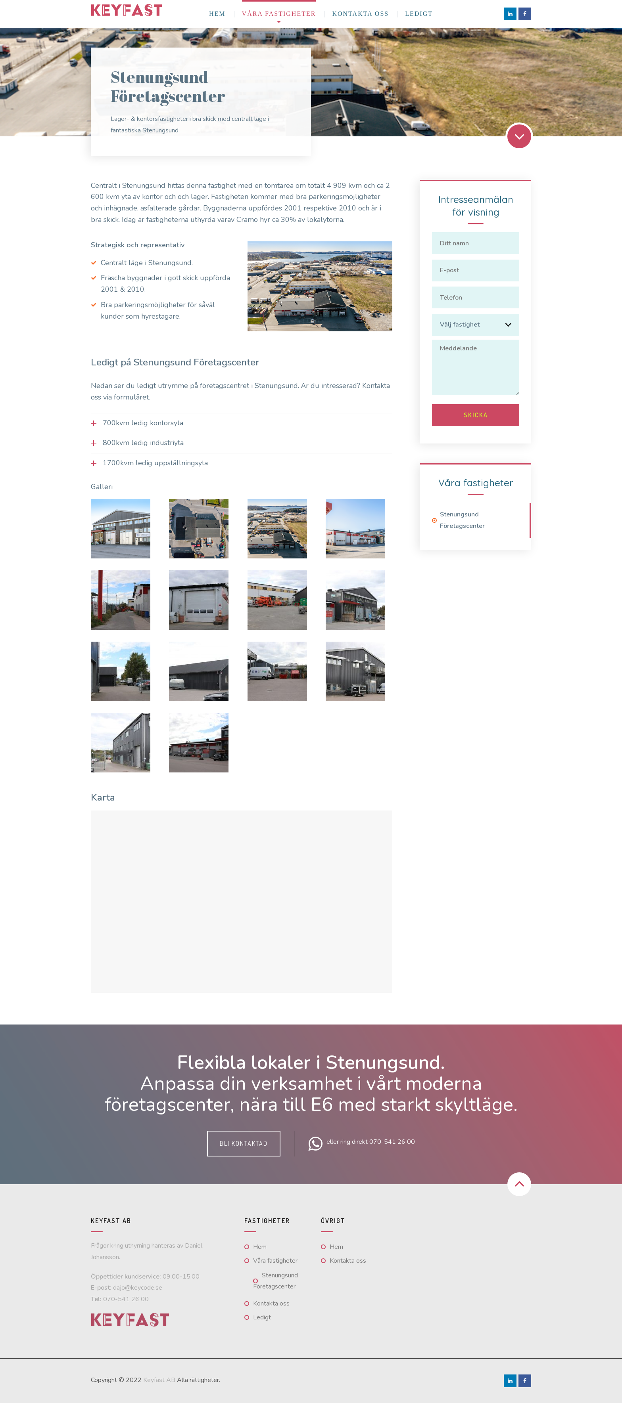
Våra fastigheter (279, 13)
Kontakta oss (360, 13)
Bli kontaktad (244, 1143)
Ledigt (419, 13)
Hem (217, 13)
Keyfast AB (159, 1380)
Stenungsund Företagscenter (462, 513)
